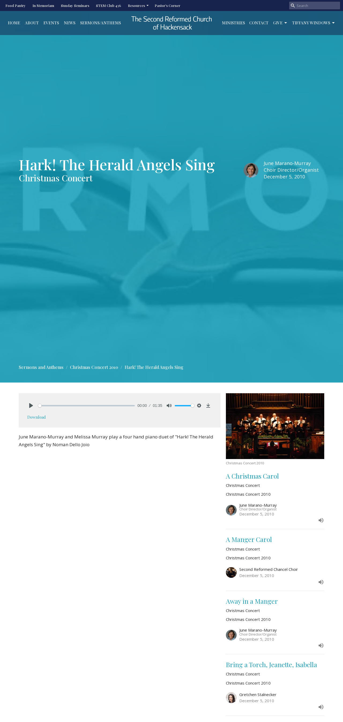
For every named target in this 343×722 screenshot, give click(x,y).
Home (14, 22)
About (32, 22)
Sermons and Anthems (41, 367)
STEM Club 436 (108, 5)
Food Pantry (15, 5)
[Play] (31, 405)
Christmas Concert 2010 (94, 367)
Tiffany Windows (313, 23)
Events (51, 22)
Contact (259, 22)
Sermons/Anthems (100, 22)
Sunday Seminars (75, 5)
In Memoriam (43, 5)
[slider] (86, 405)
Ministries (233, 22)
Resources (138, 5)
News (69, 22)
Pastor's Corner (167, 5)
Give (280, 23)
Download (36, 417)
